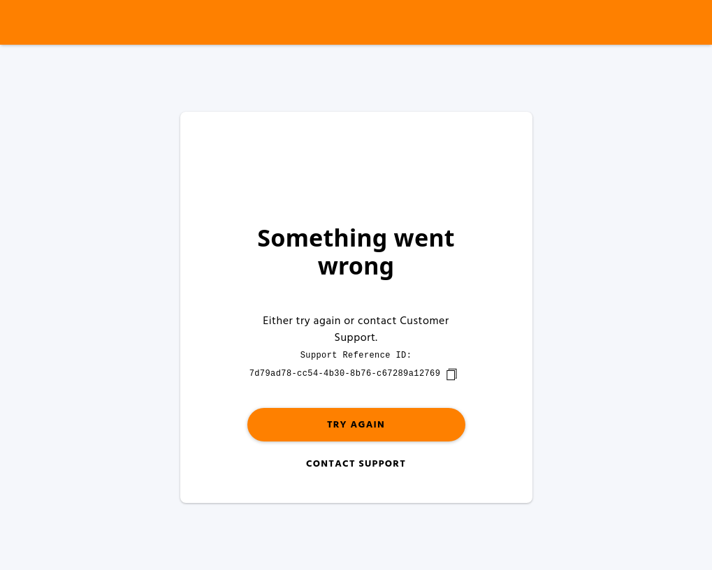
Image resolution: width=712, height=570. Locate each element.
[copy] (451, 374)
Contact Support (356, 464)
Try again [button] (356, 425)
